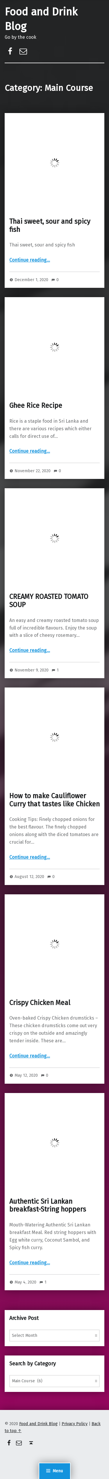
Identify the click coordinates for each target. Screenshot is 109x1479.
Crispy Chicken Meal (39, 1003)
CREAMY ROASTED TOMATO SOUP (48, 601)
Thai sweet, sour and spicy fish (49, 225)
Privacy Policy (74, 1423)
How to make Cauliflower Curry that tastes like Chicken (54, 800)
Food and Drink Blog (38, 1423)
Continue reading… (29, 260)
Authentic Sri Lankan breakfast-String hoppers (47, 1205)
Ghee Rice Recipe (35, 405)
